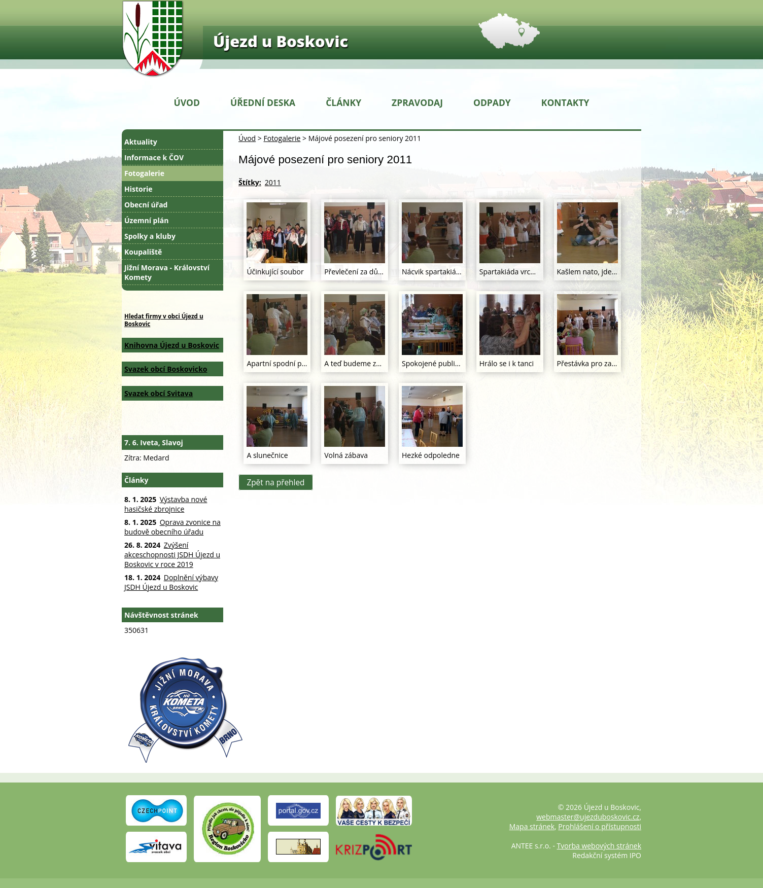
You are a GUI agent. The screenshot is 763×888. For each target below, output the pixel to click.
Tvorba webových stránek (599, 845)
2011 (273, 182)
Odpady (492, 102)
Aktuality (140, 142)
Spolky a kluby (150, 236)
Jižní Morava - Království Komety (167, 272)
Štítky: (249, 182)
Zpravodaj (417, 102)
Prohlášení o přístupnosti (599, 826)
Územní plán (146, 220)
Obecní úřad (145, 204)
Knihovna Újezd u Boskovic (171, 345)
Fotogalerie (281, 138)
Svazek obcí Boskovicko (165, 369)
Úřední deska (262, 102)
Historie (138, 189)
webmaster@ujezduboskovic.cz (587, 817)
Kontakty (565, 102)
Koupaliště (143, 252)
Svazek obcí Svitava (158, 393)
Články (343, 102)
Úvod (187, 102)
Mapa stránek (531, 826)
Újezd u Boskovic (280, 41)
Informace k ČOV (154, 157)
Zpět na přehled (275, 482)
